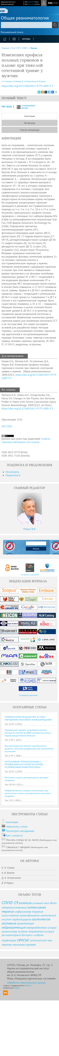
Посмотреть (12, 472)
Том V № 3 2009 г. (20, 48)
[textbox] (29, 25)
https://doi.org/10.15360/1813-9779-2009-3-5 (27, 408)
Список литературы (29, 129)
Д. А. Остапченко (29, 81)
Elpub (16, 988)
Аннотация (29, 116)
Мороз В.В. (29, 529)
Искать (36, 549)
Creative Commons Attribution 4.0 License (26, 440)
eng (50, 3)
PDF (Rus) (7, 106)
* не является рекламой (29, 575)
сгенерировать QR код (24, 107)
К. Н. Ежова (6, 81)
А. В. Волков (16, 81)
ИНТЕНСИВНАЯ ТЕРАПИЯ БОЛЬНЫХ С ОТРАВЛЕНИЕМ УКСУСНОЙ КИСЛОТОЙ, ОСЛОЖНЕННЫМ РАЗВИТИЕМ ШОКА (24, 764)
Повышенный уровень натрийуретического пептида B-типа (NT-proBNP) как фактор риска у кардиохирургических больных (28, 733)
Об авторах (29, 123)
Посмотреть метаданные (20, 831)
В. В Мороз (41, 81)
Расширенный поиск (12, 32)
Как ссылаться (14, 835)
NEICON (28, 985)
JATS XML (7, 426)
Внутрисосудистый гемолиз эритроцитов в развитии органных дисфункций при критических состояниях (29, 748)
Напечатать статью (16, 826)
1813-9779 (31, 2)
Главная (5, 48)
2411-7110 (31, 4)
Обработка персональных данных (26, 982)
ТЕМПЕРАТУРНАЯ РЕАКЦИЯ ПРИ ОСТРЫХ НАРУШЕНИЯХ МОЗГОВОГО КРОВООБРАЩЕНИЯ (28, 718)
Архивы (26, 39)
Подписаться (13, 475)
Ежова (34, 48)
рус (56, 3)
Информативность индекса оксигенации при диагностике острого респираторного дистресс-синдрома (28, 793)
